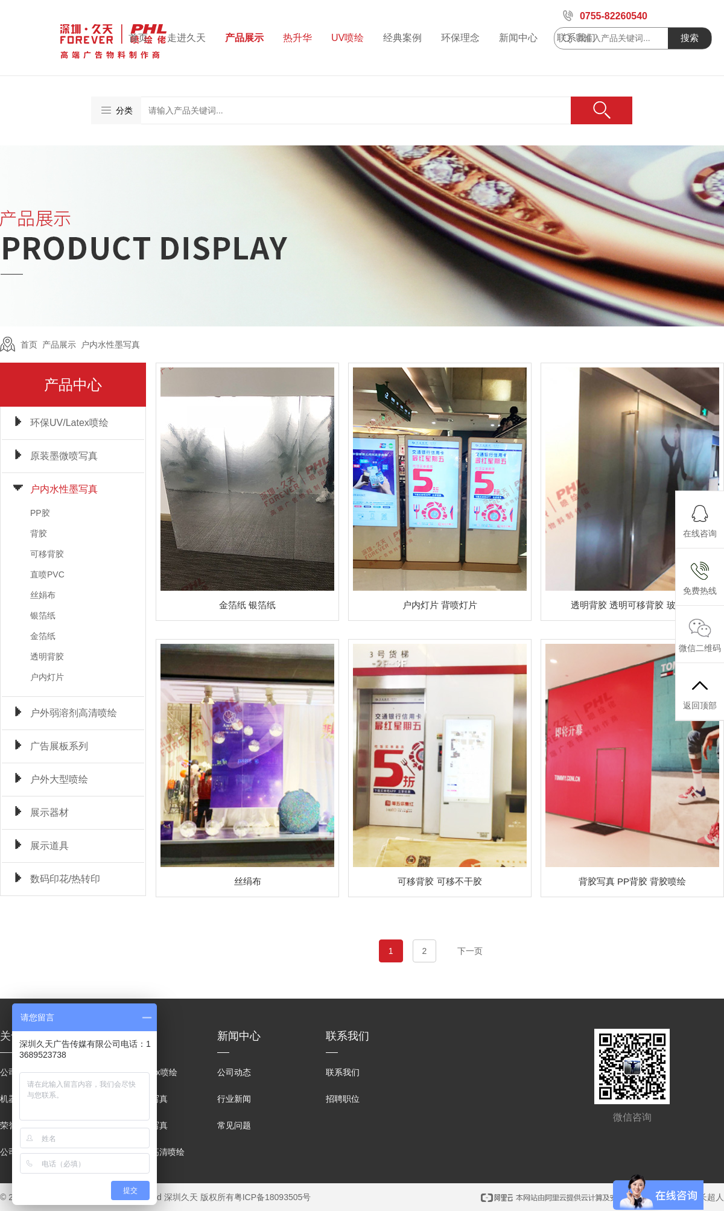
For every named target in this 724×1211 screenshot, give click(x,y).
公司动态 (234, 1072)
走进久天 (186, 38)
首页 (138, 38)
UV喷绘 (347, 38)
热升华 (297, 38)
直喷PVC (47, 574)
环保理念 (460, 38)
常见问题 (234, 1125)
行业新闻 (234, 1099)
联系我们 (343, 1072)
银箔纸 (43, 615)
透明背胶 (47, 656)
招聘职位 (343, 1099)
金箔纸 (43, 636)
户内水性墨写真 (110, 344)
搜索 (690, 38)
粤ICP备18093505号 (272, 1197)
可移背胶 (47, 554)
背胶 (38, 533)
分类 (116, 110)
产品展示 (244, 38)
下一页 (470, 951)
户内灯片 (47, 677)
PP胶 (40, 513)
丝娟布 (43, 595)
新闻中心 (518, 38)
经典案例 (402, 38)
